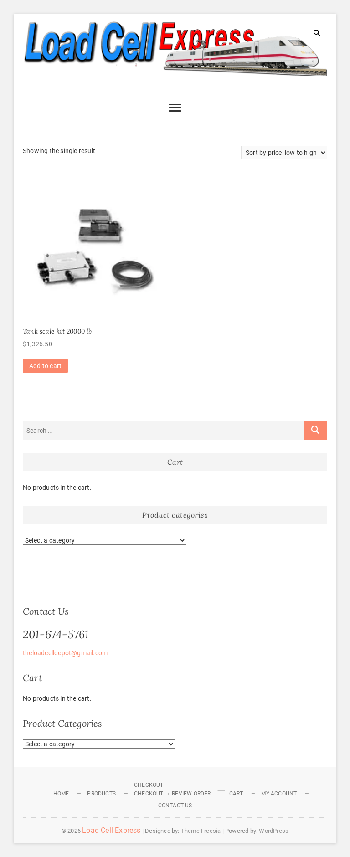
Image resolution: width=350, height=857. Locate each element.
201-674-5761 (56, 634)
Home (61, 793)
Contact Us (175, 805)
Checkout (149, 785)
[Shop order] (284, 152)
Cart (236, 793)
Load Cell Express (111, 830)
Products (101, 793)
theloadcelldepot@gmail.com (65, 653)
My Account (279, 793)
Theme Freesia (201, 830)
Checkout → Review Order (172, 793)
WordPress (273, 830)
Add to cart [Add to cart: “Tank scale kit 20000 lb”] (45, 365)
